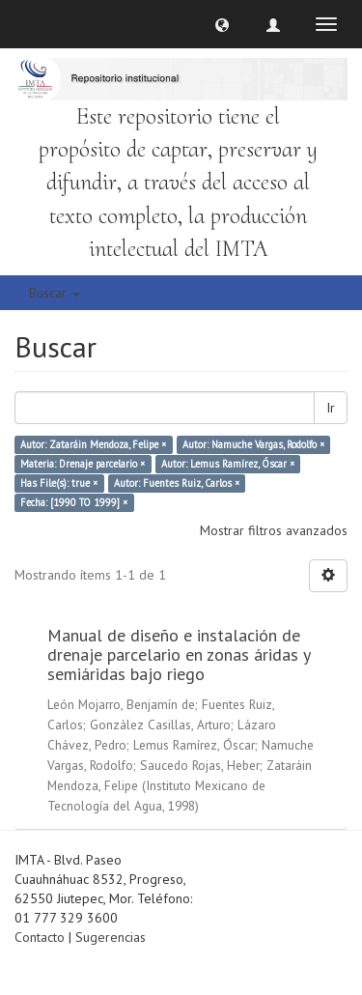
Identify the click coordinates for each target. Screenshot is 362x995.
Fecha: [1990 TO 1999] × (73, 502)
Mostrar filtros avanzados (274, 530)
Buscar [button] (54, 292)
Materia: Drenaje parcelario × (82, 463)
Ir (330, 407)
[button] (222, 24)
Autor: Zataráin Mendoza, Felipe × (93, 444)
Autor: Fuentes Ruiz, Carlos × (176, 483)
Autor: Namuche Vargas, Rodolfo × (253, 444)
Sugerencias (110, 937)
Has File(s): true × (58, 483)
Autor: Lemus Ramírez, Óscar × (227, 463)
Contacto (39, 937)
